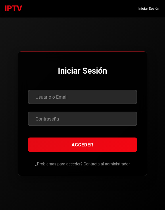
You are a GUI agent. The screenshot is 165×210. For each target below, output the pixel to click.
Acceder (82, 145)
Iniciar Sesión (148, 9)
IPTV (13, 8)
